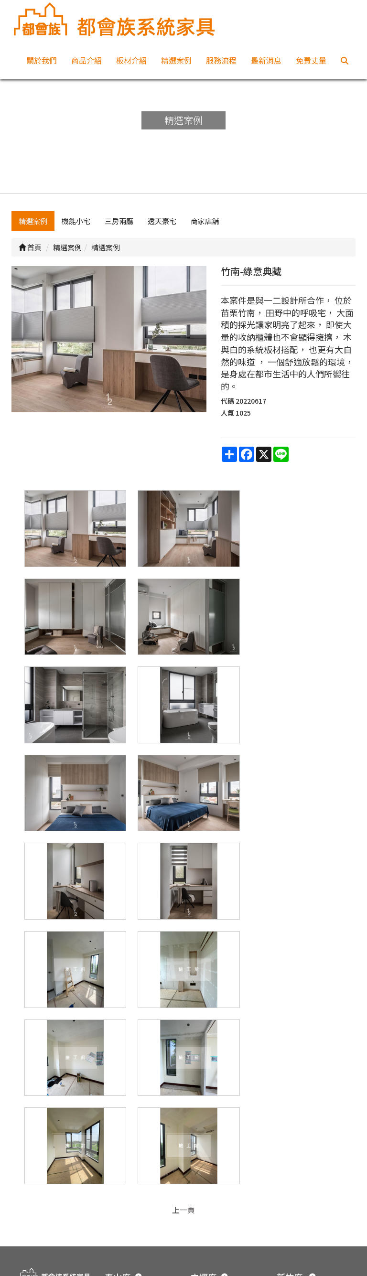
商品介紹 (86, 60)
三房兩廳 (119, 228)
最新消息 (266, 60)
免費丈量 (311, 60)
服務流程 (221, 60)
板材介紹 (131, 60)
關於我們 (41, 60)
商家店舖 (205, 228)
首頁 (30, 254)
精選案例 (176, 60)
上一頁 (183, 1023)
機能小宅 (76, 228)
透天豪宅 (162, 228)
